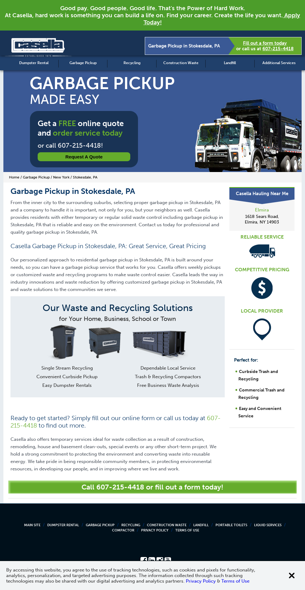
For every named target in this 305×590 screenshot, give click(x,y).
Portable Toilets (231, 525)
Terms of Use (187, 530)
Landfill (230, 63)
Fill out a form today (265, 43)
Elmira (262, 210)
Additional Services (278, 63)
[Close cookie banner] (292, 575)
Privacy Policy (155, 530)
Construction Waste (180, 63)
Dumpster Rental (33, 63)
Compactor (123, 530)
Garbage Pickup (83, 63)
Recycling (131, 63)
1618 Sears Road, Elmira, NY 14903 (262, 219)
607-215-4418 (278, 48)
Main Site (32, 525)
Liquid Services (268, 525)
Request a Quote (84, 156)
